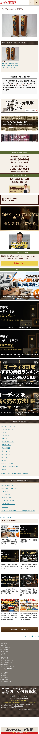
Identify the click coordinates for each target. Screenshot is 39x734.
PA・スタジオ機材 (7, 463)
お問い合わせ (4, 679)
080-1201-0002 (18, 706)
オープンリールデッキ (9, 426)
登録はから (19, 263)
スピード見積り (5, 652)
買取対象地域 (4, 664)
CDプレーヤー (6, 445)
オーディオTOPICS (6, 669)
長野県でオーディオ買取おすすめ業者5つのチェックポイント (9, 566)
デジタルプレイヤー (8, 442)
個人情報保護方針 (6, 681)
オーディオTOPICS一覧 (20, 629)
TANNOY (7, 494)
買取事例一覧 (4, 658)
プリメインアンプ (7, 429)
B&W (8, 497)
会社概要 (3, 675)
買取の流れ (4, 645)
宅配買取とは (32, 702)
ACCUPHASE (10, 485)
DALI (5, 491)
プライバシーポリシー (23, 696)
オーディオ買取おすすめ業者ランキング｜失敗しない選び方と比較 (28, 566)
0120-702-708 (14, 704)
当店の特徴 (4, 643)
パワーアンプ (6, 435)
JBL (8, 488)
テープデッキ (6, 454)
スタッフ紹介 (4, 677)
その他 (4, 469)
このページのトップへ (30, 636)
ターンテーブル (6, 451)
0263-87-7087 (30, 704)
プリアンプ (5, 432)
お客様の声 (4, 654)
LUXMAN (8, 504)
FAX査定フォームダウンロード (11, 199)
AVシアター (5, 460)
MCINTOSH (10, 500)
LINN (5, 507)
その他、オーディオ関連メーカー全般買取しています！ (18, 511)
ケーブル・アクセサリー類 (10, 466)
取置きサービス (5, 649)
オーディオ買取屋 (5, 517)
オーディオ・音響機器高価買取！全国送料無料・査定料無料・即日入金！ (8, 2)
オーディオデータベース (7, 666)
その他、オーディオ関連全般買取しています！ (15, 473)
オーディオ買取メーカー (7, 660)
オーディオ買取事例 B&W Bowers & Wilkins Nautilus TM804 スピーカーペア (10, 65)
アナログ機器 (6, 448)
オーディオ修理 (5, 647)
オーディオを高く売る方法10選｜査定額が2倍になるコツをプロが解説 (9, 591)
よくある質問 (4, 673)
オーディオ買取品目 (6, 662)
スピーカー (5, 438)
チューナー (5, 457)
